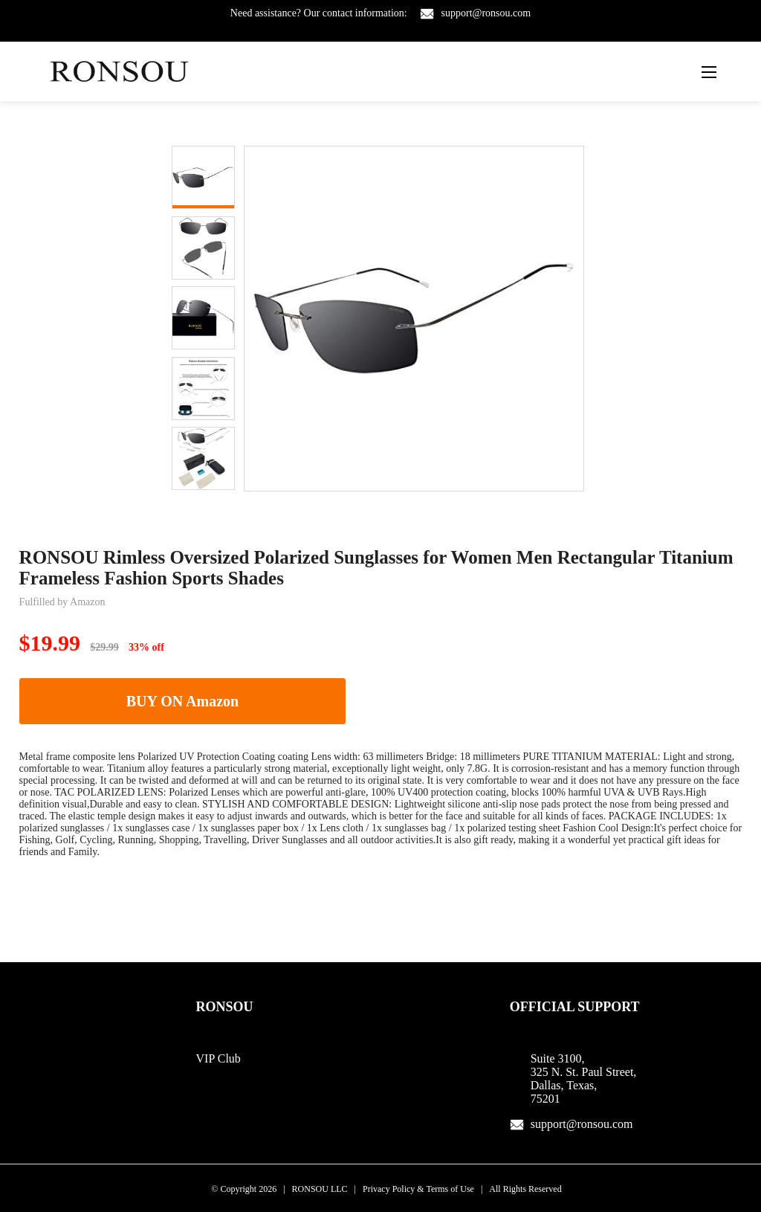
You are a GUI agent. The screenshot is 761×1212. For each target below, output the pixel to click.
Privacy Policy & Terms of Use (418, 1189)
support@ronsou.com (486, 13)
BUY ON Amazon (182, 701)
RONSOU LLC (320, 1189)
